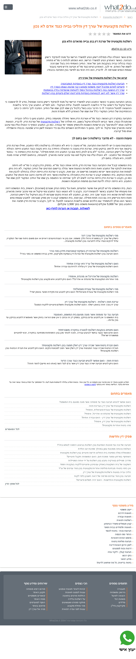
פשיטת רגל (120, 599)
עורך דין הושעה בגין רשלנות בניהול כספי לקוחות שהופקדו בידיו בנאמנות (84, 90)
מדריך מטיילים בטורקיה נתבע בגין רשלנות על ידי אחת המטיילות (99, 460)
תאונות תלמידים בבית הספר (117, 527)
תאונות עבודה (124, 516)
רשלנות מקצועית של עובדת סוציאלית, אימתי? (108, 409)
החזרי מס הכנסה (123, 534)
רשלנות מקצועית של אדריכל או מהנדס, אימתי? (93, 276)
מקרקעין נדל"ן (118, 605)
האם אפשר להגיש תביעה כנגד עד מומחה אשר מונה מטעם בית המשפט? (95, 402)
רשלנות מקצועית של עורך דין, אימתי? (112, 421)
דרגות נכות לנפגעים (121, 548)
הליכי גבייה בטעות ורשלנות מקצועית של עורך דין (107, 472)
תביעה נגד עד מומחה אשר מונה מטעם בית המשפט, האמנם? (85, 314)
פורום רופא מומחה (35, 589)
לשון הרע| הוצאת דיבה (120, 545)
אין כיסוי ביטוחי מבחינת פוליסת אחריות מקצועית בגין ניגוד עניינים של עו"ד (95, 468)
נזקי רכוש (126, 555)
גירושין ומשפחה (117, 592)
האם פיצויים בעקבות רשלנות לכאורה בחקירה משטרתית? (88, 330)
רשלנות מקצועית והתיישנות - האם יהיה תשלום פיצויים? (103, 480)
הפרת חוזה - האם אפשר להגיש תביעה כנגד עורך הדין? (89, 360)
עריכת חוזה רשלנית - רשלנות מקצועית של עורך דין (91, 302)
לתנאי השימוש (90, 384)
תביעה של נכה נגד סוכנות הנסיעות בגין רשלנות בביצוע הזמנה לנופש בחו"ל (94, 445)
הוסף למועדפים (37, 602)
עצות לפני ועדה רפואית (73, 609)
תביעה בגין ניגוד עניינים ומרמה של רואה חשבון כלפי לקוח (102, 476)
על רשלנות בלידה (76, 599)
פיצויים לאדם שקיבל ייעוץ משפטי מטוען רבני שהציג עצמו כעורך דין (87, 86)
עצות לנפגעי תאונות (75, 592)
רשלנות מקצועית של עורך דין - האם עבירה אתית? (106, 417)
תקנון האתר (39, 592)
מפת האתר (39, 599)
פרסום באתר (38, 605)
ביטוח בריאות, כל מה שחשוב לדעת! (114, 562)
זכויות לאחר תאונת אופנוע (72, 589)
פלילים (122, 602)
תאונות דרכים (124, 513)
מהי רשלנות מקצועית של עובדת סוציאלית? (95, 289)
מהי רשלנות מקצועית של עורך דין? (99, 235)
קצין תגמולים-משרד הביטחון (117, 523)
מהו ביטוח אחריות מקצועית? (116, 425)
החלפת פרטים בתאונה (74, 595)
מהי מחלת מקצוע (76, 605)
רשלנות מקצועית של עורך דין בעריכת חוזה (110, 406)
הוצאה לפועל (118, 595)
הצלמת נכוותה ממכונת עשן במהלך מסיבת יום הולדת (104, 448)
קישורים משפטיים (36, 595)
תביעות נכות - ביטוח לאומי (118, 530)
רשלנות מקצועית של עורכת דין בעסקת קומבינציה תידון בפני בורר (83, 251)
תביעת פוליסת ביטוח (121, 541)
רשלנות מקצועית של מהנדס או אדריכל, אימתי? (107, 413)
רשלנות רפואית (124, 520)
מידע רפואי (126, 559)
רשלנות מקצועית (50, 121)
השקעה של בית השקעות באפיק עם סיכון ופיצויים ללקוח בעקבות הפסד (95, 464)
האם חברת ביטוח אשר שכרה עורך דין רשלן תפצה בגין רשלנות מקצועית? (80, 345)
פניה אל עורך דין (37, 609)
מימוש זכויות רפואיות (121, 538)
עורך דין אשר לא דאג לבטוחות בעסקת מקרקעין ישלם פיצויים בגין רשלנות (83, 93)
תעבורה (121, 589)
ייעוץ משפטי (125, 509)
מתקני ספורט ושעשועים (73, 602)
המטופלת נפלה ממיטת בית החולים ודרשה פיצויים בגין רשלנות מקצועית (95, 452)
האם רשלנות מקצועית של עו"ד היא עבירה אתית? (92, 263)
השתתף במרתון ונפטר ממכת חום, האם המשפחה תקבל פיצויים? (99, 456)
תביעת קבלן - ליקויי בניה (119, 552)
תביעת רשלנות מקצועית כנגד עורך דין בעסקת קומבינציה (92, 83)
